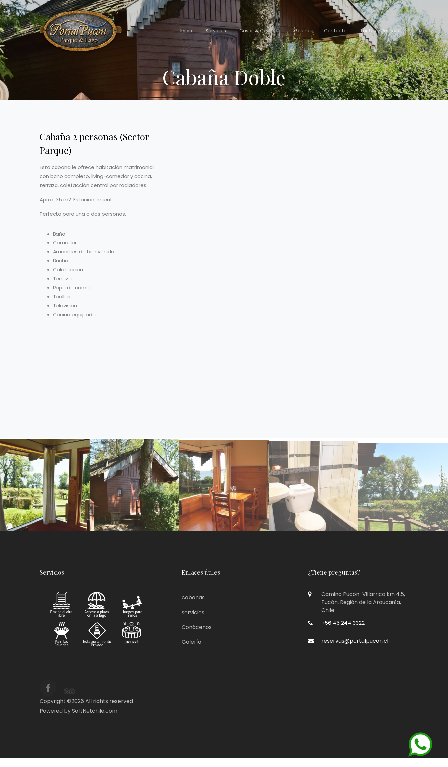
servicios (193, 612)
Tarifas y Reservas (381, 30)
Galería (302, 30)
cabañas (193, 597)
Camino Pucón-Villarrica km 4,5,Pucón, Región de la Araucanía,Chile (363, 602)
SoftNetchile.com (94, 711)
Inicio (186, 30)
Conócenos (197, 627)
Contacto (335, 30)
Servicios (216, 30)
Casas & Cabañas (260, 30)
